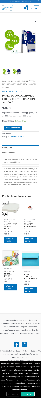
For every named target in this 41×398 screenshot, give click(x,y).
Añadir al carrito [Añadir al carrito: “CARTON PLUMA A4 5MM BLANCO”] (9, 240)
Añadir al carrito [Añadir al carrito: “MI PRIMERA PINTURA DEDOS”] (9, 287)
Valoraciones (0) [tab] (8, 153)
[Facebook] (17, 344)
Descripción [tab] (7, 148)
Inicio (4, 81)
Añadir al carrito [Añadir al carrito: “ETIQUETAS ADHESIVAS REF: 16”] (29, 240)
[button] (35, 22)
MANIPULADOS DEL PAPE (18, 81)
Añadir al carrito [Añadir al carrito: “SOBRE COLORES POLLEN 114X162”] (29, 290)
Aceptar (27, 394)
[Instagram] (24, 344)
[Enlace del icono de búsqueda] (31, 8)
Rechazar (13, 394)
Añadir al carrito (13, 128)
